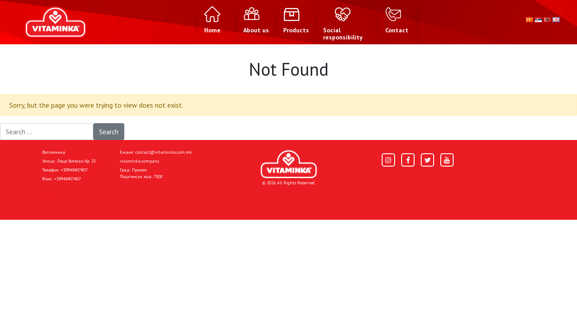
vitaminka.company (139, 161)
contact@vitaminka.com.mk (163, 152)
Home (51, 198)
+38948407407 (74, 170)
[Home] (289, 164)
